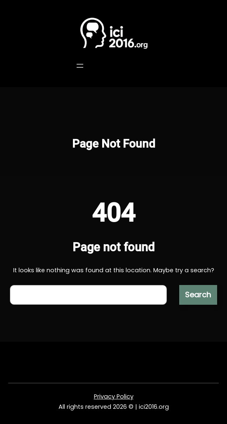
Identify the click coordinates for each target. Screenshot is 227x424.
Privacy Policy (113, 396)
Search (198, 295)
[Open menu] (80, 66)
